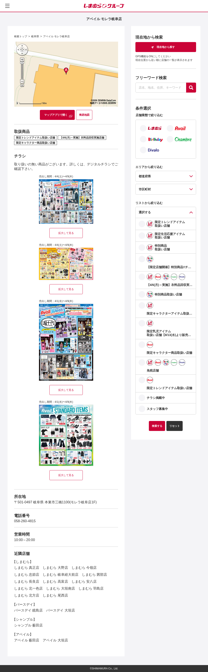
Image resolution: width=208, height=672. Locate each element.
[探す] (191, 88)
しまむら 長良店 (26, 581)
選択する (145, 212)
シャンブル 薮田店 (28, 625)
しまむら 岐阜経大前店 (60, 574)
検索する (157, 425)
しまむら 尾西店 (55, 595)
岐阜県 (35, 36)
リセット (174, 425)
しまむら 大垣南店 (60, 588)
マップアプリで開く (56, 114)
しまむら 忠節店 (26, 574)
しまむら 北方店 (26, 595)
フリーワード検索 (151, 78)
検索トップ (20, 36)
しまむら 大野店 (55, 567)
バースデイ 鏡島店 (28, 610)
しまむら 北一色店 (28, 588)
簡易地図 (84, 114)
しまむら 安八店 (84, 581)
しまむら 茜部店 (94, 574)
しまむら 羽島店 (91, 588)
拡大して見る (66, 233)
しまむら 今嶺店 (84, 567)
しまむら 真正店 (26, 567)
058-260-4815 (25, 521)
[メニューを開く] (7, 6)
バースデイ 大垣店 (60, 610)
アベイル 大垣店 (55, 640)
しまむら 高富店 (55, 581)
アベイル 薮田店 (26, 640)
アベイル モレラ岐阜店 (56, 36)
